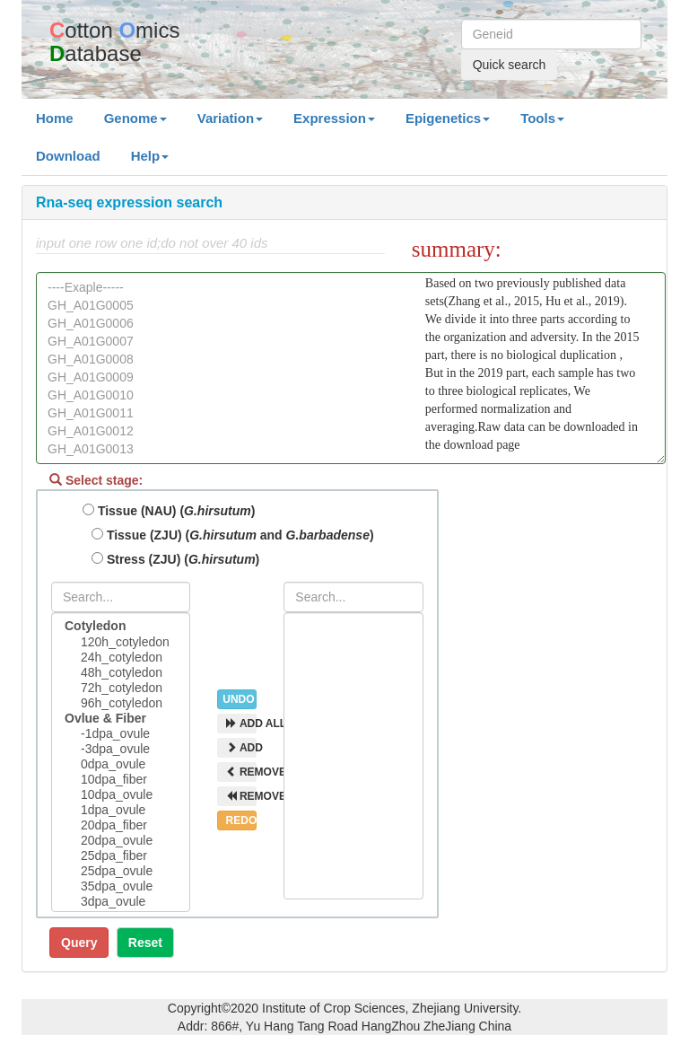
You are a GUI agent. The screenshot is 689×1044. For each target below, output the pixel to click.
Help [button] (150, 155)
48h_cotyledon (121, 672)
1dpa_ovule (121, 810)
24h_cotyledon (121, 657)
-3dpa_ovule (121, 749)
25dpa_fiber (121, 856)
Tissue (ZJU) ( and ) (233, 535)
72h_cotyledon (121, 688)
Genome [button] (135, 118)
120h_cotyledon (121, 642)
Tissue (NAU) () (169, 511)
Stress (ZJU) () (175, 559)
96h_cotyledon (121, 703)
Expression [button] (334, 118)
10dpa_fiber (121, 779)
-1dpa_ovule (121, 733)
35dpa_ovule (121, 886)
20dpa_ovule (121, 840)
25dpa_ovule (121, 871)
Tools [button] (542, 118)
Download (68, 155)
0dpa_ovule (121, 764)
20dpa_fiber (121, 825)
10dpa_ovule (121, 795)
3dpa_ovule (121, 901)
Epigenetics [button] (448, 118)
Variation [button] (230, 118)
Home (62, 117)
